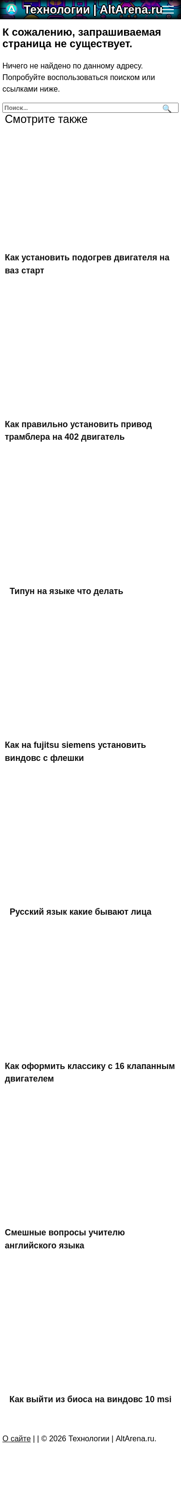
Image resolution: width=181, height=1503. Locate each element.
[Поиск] (165, 108)
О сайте (16, 1439)
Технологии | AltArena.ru (93, 9)
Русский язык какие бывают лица (81, 912)
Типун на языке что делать (66, 591)
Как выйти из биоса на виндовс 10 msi (90, 1399)
